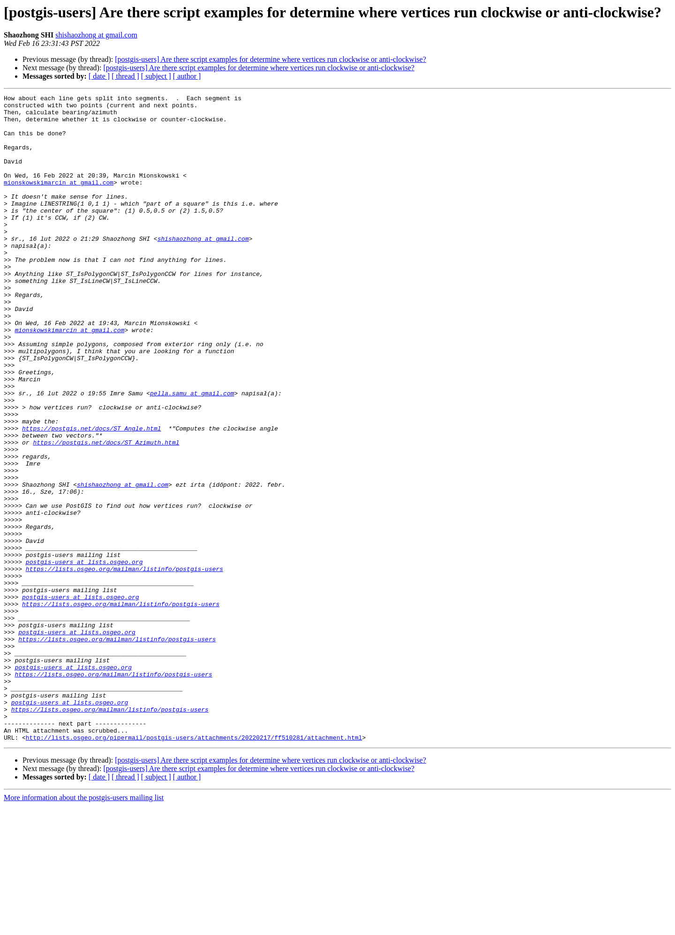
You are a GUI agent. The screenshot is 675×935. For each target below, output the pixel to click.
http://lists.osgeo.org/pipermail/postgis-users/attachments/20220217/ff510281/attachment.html (194, 866)
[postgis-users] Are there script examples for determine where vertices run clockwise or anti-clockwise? (270, 59)
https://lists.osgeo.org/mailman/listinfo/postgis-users (124, 664)
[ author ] (187, 76)
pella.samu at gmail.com (192, 453)
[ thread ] (125, 76)
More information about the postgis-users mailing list (84, 927)
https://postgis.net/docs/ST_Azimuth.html (106, 512)
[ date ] (99, 76)
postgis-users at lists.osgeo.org (84, 656)
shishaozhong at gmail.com (96, 35)
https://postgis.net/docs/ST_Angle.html (91, 495)
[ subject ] (156, 76)
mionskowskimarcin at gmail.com (58, 200)
